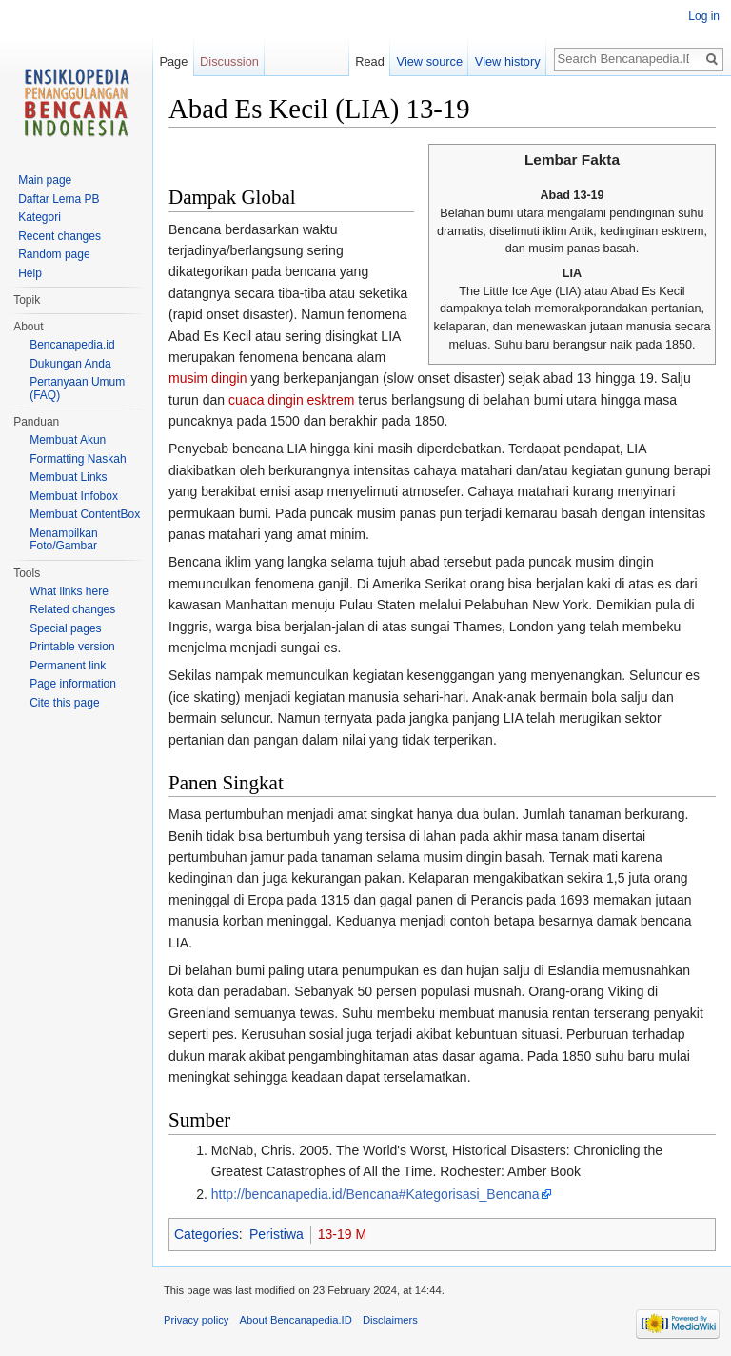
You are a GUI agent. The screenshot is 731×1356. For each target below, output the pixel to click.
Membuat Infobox (74, 496)
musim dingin (207, 378)
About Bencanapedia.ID (296, 1320)
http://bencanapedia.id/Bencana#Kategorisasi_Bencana (375, 1194)
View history (508, 61)
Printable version (72, 646)
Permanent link (68, 665)
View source (430, 61)
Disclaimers (390, 1320)
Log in (704, 16)
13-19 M (342, 1234)
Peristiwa (276, 1234)
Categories (206, 1234)
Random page (53, 254)
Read (370, 61)
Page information (73, 683)
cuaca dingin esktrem (291, 400)
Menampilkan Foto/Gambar (63, 540)
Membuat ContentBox (85, 514)
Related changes (72, 609)
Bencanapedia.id (72, 344)
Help (30, 273)
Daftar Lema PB (58, 199)
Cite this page (64, 702)
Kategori (39, 217)
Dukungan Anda (70, 363)
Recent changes (59, 236)
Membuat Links (68, 477)
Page (173, 61)
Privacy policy (196, 1320)
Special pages (65, 628)
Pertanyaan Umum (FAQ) (77, 388)
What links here (69, 591)
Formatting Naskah (78, 459)
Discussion (229, 61)
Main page (44, 180)
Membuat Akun (68, 440)
